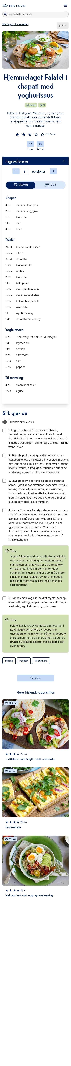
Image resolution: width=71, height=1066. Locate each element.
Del (62, 25)
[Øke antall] (53, 171)
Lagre (35, 678)
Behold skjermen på (22, 421)
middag (9, 660)
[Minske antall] (16, 171)
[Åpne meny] (65, 5)
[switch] (6, 422)
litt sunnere (41, 660)
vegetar (24, 660)
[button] (17, 134)
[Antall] (24, 171)
